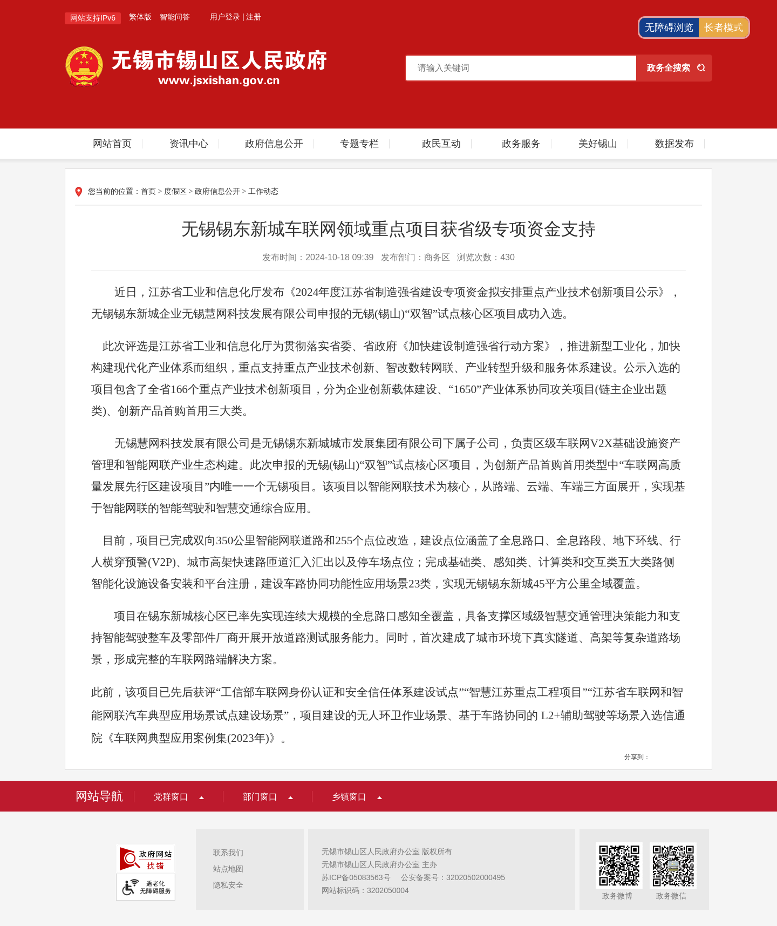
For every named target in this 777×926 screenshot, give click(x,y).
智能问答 (175, 16)
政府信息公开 (274, 143)
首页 (148, 191)
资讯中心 (188, 143)
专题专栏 (359, 143)
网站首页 (112, 143)
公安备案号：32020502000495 (453, 877)
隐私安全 (228, 885)
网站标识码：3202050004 (365, 890)
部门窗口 (260, 796)
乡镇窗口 (349, 796)
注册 (253, 16)
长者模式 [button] (723, 27)
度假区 (175, 191)
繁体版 (140, 16)
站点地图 (228, 868)
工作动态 (263, 191)
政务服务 (521, 143)
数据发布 (674, 143)
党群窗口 (171, 796)
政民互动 (441, 143)
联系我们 (228, 852)
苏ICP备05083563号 (356, 877)
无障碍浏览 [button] (669, 27)
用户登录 (225, 16)
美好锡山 (597, 143)
